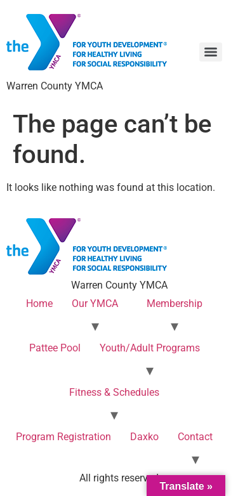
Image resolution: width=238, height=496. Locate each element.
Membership (174, 303)
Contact (195, 437)
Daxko (144, 437)
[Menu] (210, 52)
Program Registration (63, 437)
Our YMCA (95, 303)
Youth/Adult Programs (150, 348)
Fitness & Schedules (114, 392)
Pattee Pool (55, 348)
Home (39, 303)
